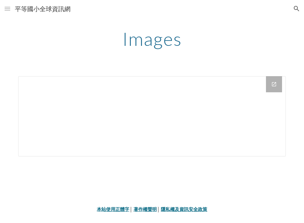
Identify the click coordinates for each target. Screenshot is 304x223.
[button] (7, 8)
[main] (152, 38)
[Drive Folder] (152, 116)
